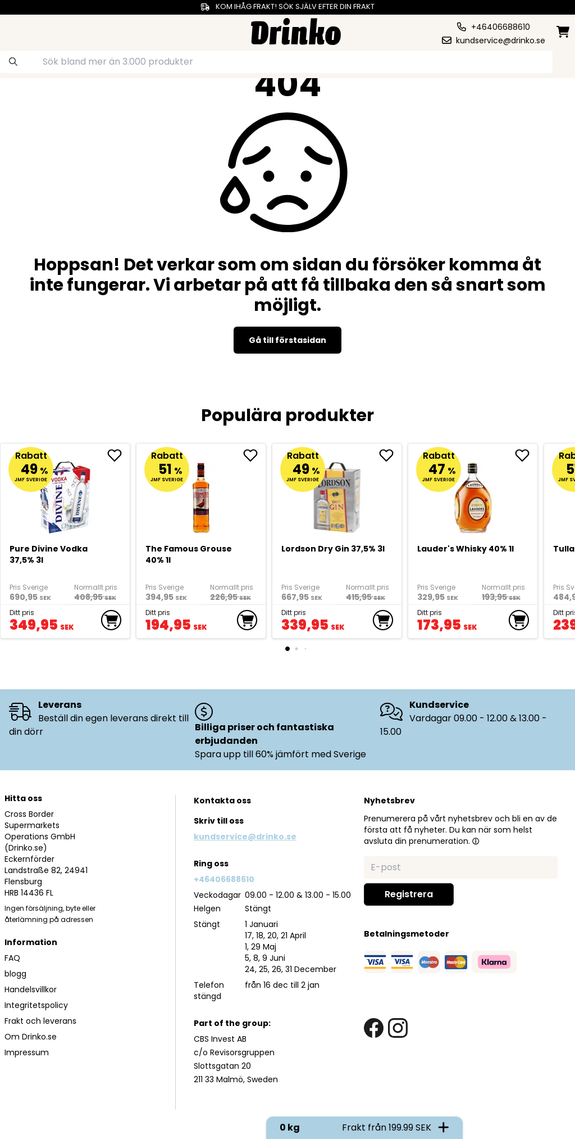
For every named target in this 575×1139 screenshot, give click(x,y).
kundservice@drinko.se (245, 836)
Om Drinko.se (30, 1036)
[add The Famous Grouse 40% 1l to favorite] (254, 455)
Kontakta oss (222, 800)
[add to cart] (111, 620)
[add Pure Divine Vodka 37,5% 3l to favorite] (118, 455)
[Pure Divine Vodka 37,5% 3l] (65, 492)
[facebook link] (374, 1028)
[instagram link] (398, 1028)
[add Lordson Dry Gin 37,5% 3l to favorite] (390, 455)
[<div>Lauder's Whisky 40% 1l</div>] (473, 492)
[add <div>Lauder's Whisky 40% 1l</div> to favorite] (526, 455)
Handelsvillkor (30, 989)
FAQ (12, 958)
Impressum (26, 1052)
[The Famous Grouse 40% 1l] (201, 492)
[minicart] (564, 31)
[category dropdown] (35, 30)
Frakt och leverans (40, 1021)
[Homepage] (296, 30)
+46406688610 (224, 879)
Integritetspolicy (36, 1005)
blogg (15, 973)
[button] (476, 841)
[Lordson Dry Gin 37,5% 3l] (337, 492)
